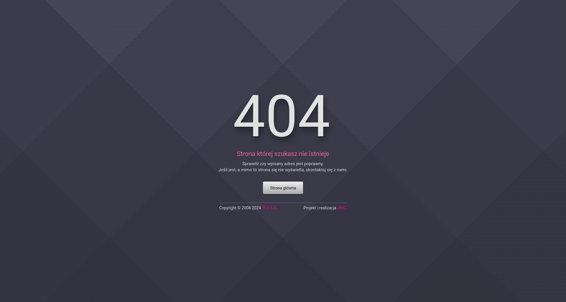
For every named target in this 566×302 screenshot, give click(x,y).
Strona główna (283, 184)
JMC (342, 205)
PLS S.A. (269, 205)
